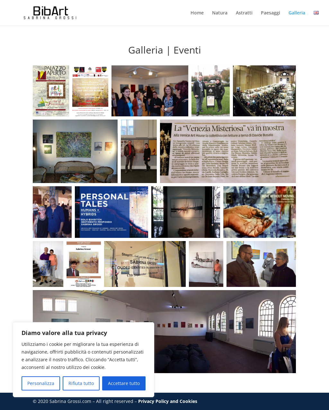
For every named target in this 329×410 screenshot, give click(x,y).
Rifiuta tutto (81, 383)
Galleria (297, 13)
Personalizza (40, 383)
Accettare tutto (124, 383)
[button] (51, 90)
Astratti (244, 13)
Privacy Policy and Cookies (167, 401)
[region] (83, 359)
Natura (219, 13)
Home (197, 13)
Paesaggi (270, 13)
